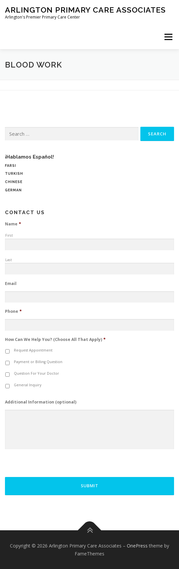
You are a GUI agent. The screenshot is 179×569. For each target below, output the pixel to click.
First (9, 235)
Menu (167, 37)
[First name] (89, 245)
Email (11, 283)
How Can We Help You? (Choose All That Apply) (55, 339)
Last (8, 260)
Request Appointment (33, 350)
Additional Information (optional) (40, 402)
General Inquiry (27, 385)
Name (13, 224)
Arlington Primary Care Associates (85, 9)
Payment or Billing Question (38, 361)
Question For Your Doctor (36, 373)
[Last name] (89, 269)
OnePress (137, 546)
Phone (13, 311)
